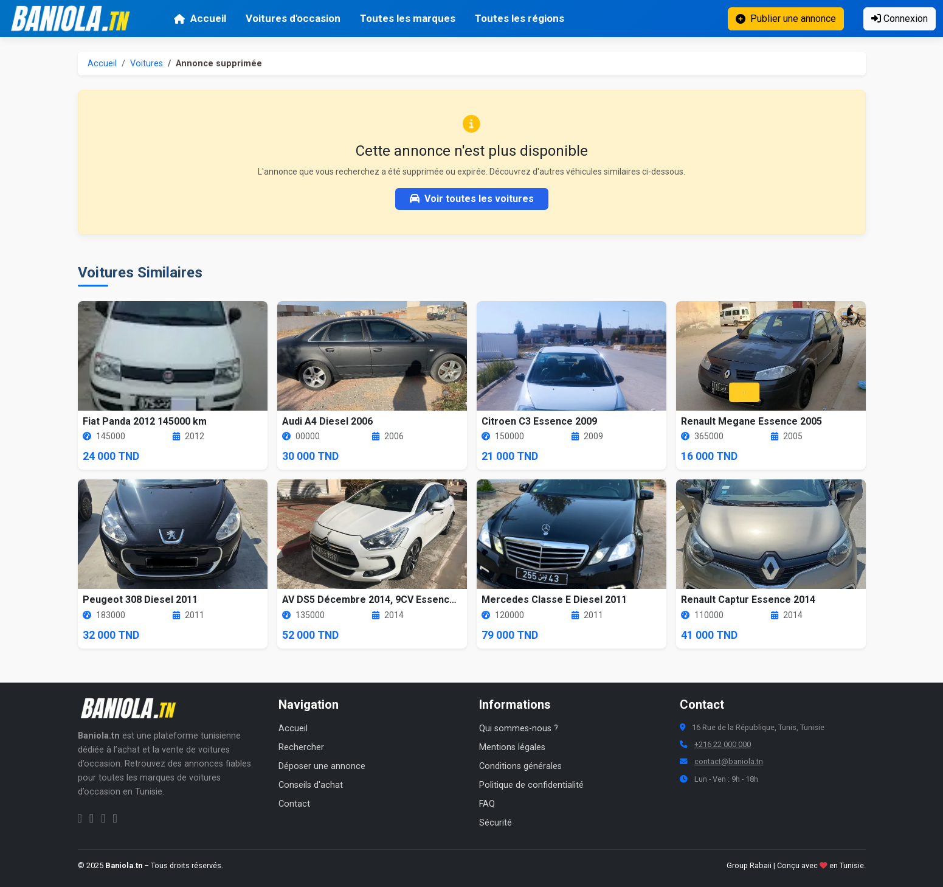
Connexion (899, 18)
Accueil (199, 18)
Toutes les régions (519, 18)
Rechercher (301, 747)
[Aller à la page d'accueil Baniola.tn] (132, 708)
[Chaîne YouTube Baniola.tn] (114, 818)
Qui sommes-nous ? (518, 728)
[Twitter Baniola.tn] (103, 818)
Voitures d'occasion (293, 18)
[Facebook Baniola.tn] (80, 818)
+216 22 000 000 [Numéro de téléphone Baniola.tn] (722, 744)
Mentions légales (512, 747)
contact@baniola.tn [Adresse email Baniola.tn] (728, 761)
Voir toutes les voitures (472, 198)
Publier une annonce (786, 18)
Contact (294, 804)
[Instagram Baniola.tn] (91, 818)
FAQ (487, 804)
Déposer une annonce (321, 766)
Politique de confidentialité (531, 785)
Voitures (146, 63)
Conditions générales (520, 766)
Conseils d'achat (310, 785)
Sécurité (495, 823)
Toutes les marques (407, 18)
